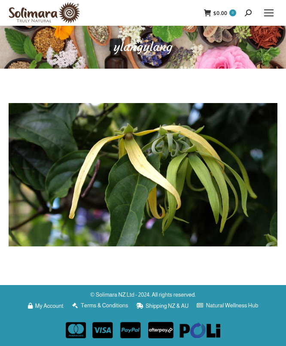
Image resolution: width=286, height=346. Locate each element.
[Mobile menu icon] (268, 12)
